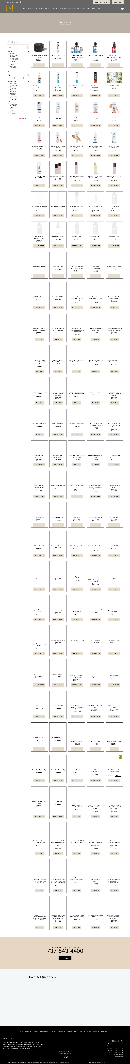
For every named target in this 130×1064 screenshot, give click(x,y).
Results (82, 8)
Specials (71, 8)
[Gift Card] (8, 61)
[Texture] (8, 110)
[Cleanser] (8, 86)
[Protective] (8, 99)
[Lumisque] (8, 66)
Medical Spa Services (43, 8)
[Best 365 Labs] (8, 55)
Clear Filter (23, 118)
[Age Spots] (8, 105)
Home (24, 8)
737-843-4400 (65, 951)
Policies (64, 8)
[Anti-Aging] (8, 83)
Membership (56, 8)
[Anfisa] (8, 53)
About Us (31, 8)
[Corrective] (8, 88)
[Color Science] (8, 58)
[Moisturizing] (8, 93)
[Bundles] (8, 56)
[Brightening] (8, 85)
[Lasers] (8, 64)
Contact (98, 8)
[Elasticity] (8, 107)
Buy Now (114, 307)
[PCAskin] (8, 69)
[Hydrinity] (8, 63)
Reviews (92, 8)
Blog (87, 8)
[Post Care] (8, 96)
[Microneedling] (8, 67)
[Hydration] (8, 91)
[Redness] (8, 108)
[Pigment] (8, 94)
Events (69, 1031)
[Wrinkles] (8, 113)
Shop (77, 8)
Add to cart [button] (39, 65)
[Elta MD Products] (8, 60)
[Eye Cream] (8, 90)
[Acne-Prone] (8, 104)
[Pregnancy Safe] (8, 97)
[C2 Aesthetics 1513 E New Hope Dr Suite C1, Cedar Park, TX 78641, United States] (90, 997)
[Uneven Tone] (8, 112)
